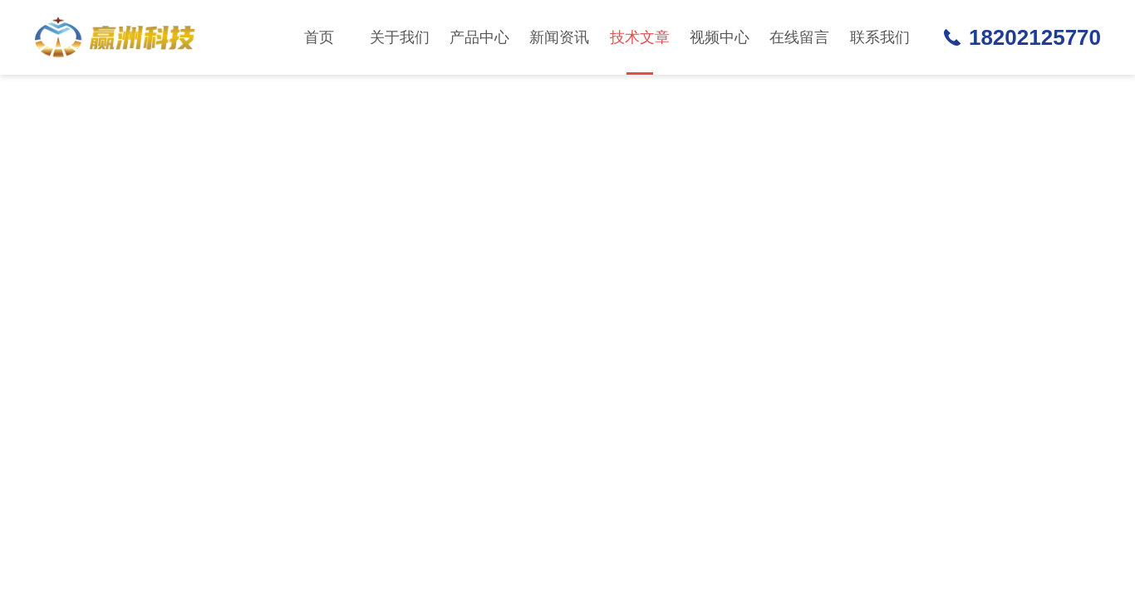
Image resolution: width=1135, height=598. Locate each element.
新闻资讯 (559, 37)
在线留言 (799, 37)
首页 (319, 37)
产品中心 (479, 37)
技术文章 (640, 52)
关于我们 (400, 37)
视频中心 (719, 37)
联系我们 (880, 37)
